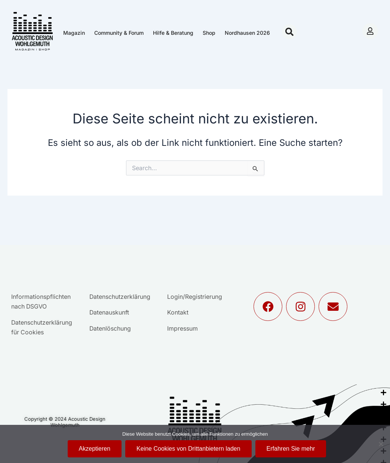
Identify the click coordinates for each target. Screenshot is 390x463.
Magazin (74, 33)
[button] (289, 31)
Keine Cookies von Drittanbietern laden (188, 448)
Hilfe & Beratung (173, 33)
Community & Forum (119, 33)
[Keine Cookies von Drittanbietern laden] (380, 444)
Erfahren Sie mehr (291, 448)
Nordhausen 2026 (247, 33)
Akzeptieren (95, 448)
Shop (209, 33)
